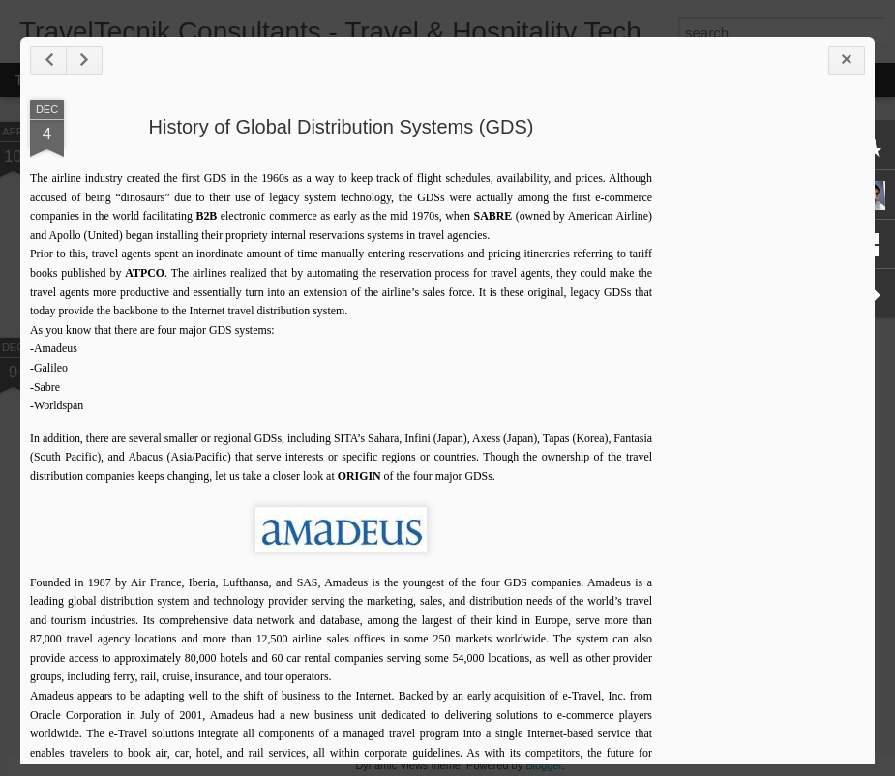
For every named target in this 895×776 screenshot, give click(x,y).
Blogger (543, 765)
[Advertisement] (758, 404)
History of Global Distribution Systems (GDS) (341, 126)
